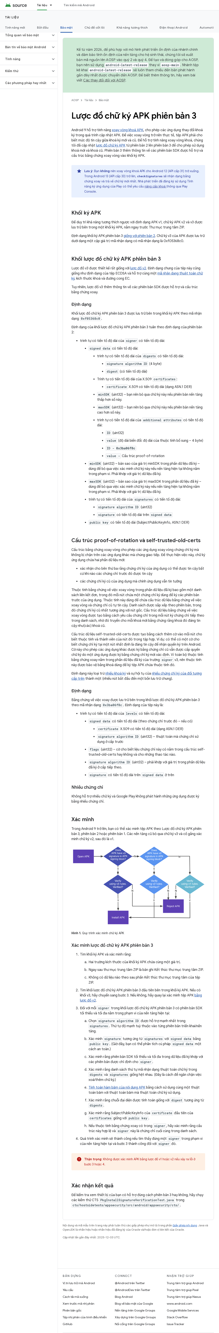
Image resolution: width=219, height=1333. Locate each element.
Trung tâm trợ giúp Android (185, 1283)
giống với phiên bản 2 (139, 236)
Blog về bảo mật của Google (134, 1303)
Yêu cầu (68, 1290)
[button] (25, 35)
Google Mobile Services (183, 1310)
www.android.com (179, 1303)
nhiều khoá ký (115, 673)
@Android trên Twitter (130, 1283)
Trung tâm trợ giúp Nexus (184, 1297)
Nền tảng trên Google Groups (135, 1310)
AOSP (75, 100)
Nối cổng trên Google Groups (135, 1324)
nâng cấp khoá (155, 186)
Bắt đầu (42, 27)
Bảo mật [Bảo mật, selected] (66, 27)
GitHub (67, 1324)
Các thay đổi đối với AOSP (104, 80)
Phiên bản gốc (72, 1310)
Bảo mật (104, 100)
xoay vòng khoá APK (127, 130)
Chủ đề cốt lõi (94, 27)
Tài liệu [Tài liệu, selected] (42, 5)
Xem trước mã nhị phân (78, 1303)
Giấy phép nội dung (185, 1225)
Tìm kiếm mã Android (79, 5)
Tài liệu (12, 17)
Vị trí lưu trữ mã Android (79, 1283)
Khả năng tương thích (132, 27)
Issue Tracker (175, 1324)
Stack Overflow (177, 1317)
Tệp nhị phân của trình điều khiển (85, 1317)
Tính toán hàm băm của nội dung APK (117, 1087)
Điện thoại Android (174, 27)
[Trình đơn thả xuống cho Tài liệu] (53, 5)
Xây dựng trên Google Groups (135, 1317)
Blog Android (124, 1297)
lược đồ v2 (138, 268)
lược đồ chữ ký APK (110, 145)
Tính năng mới (15, 27)
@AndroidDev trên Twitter (132, 1290)
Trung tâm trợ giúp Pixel (182, 1290)
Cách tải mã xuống (75, 1297)
